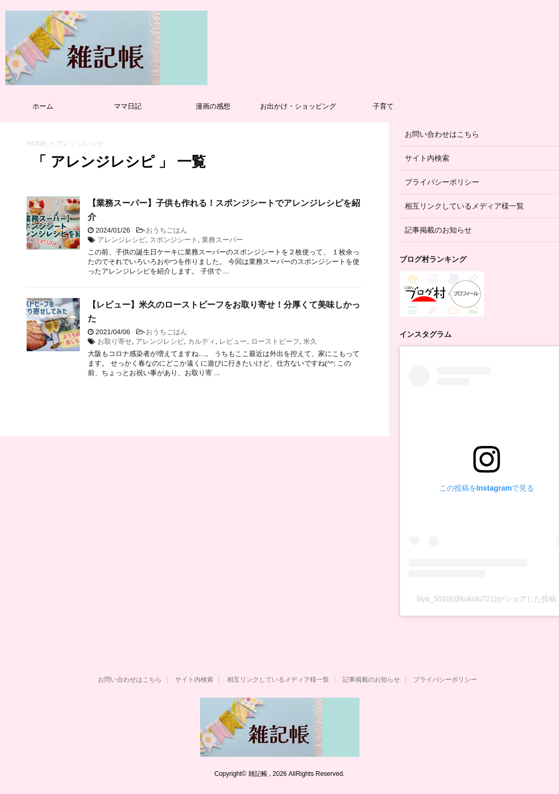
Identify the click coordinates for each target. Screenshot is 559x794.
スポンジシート (173, 240)
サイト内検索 (427, 158)
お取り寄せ (114, 341)
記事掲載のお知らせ (438, 230)
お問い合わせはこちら (442, 134)
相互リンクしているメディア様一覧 (464, 206)
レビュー (233, 341)
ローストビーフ (275, 341)
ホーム (42, 106)
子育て (383, 106)
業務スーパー (222, 240)
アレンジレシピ (121, 240)
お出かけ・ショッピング (298, 106)
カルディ (201, 341)
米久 (310, 341)
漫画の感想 (213, 106)
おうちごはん (166, 230)
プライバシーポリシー (442, 182)
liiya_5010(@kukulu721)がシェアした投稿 (486, 598)
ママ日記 (127, 106)
